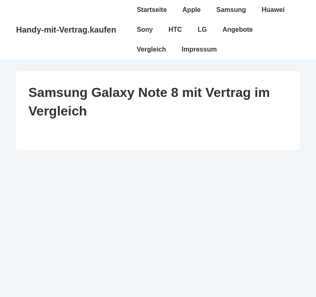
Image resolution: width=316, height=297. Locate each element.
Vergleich (151, 49)
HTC (175, 29)
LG (202, 29)
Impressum (199, 49)
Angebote (238, 29)
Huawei (273, 9)
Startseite (152, 9)
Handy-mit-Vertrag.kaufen (66, 29)
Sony (145, 29)
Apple (191, 9)
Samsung (231, 9)
